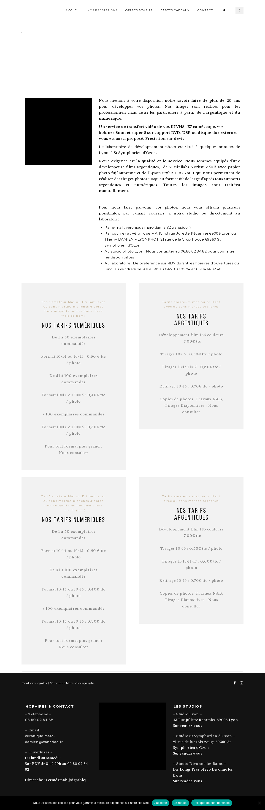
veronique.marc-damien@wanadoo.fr (159, 224)
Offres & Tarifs (138, 10)
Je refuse (180, 803)
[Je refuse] (259, 803)
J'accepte (160, 803)
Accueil (73, 10)
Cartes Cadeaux (174, 10)
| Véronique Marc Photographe (70, 680)
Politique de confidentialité (212, 803)
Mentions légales (34, 680)
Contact (205, 10)
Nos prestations (102, 10)
